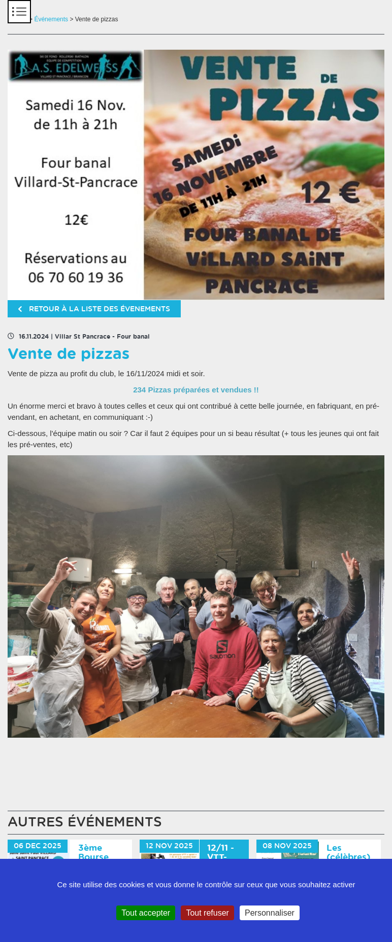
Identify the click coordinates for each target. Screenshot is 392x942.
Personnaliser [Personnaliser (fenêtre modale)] (270, 913)
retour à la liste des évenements (94, 309)
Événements (51, 19)
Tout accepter (145, 913)
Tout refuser (207, 913)
